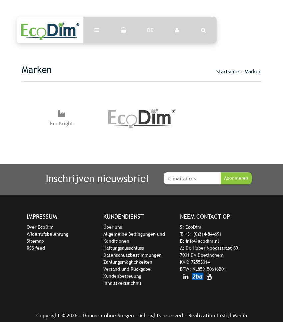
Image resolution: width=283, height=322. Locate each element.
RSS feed (36, 248)
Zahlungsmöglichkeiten (127, 262)
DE (150, 30)
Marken (253, 71)
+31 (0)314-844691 (203, 234)
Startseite (227, 71)
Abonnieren (236, 178)
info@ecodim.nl (202, 241)
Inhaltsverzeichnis (122, 283)
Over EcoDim (40, 227)
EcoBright (61, 123)
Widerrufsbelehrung (47, 234)
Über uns (112, 227)
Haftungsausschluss (123, 248)
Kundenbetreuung (122, 276)
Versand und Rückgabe (127, 269)
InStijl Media (232, 315)
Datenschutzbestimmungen (132, 255)
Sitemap (35, 241)
